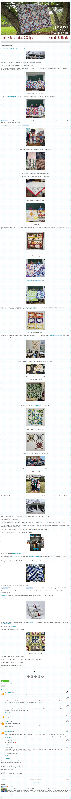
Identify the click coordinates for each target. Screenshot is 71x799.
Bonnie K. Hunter (5, 683)
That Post (13, 626)
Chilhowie (29, 280)
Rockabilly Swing (12, 96)
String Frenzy (31, 307)
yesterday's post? (16, 553)
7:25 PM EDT (7, 755)
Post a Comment (5, 758)
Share (3, 686)
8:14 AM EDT (7, 744)
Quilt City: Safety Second (35, 556)
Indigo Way (37, 280)
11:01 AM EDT (8, 712)
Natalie (6, 715)
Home (35, 779)
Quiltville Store (29, 588)
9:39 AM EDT (7, 696)
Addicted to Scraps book (56, 335)
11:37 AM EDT (8, 728)
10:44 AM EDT (8, 704)
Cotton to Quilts (7, 623)
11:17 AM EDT (8, 718)
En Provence (4, 120)
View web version (35, 782)
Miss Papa (7, 721)
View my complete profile (6, 794)
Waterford (5, 588)
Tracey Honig (8, 731)
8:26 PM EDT (7, 737)
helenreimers (8, 692)
